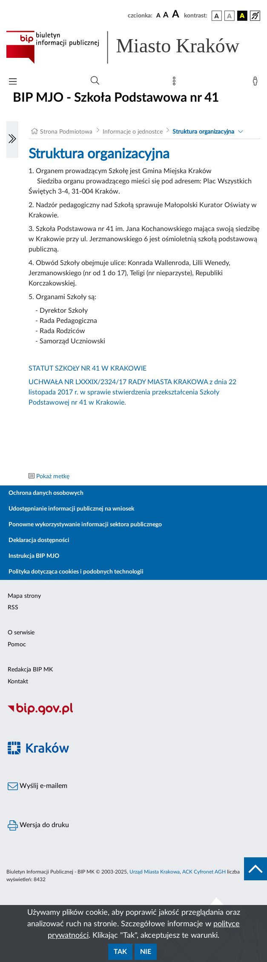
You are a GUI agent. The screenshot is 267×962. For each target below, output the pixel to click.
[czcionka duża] (176, 14)
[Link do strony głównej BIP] (133, 47)
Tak (120, 951)
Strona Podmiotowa (66, 132)
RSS (13, 608)
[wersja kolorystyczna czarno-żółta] (242, 15)
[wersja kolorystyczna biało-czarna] (229, 15)
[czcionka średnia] (165, 15)
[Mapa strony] (175, 83)
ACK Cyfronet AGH (204, 871)
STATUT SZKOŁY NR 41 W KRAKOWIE (87, 368)
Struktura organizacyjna (203, 132)
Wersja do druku (38, 825)
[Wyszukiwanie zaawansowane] (95, 81)
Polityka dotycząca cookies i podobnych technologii (76, 572)
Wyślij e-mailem (37, 786)
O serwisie (21, 633)
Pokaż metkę (52, 477)
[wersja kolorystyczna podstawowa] (216, 15)
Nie (145, 951)
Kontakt (18, 682)
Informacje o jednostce (133, 132)
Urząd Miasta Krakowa (154, 871)
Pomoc (17, 645)
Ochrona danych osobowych (46, 493)
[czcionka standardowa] (158, 15)
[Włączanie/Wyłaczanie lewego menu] (12, 139)
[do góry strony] (255, 868)
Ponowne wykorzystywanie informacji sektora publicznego (85, 525)
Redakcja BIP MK (30, 670)
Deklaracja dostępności (39, 540)
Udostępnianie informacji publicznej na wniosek (71, 509)
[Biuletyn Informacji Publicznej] (133, 714)
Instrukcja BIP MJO (34, 556)
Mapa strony (24, 596)
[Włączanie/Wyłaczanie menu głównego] (12, 82)
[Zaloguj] (257, 83)
